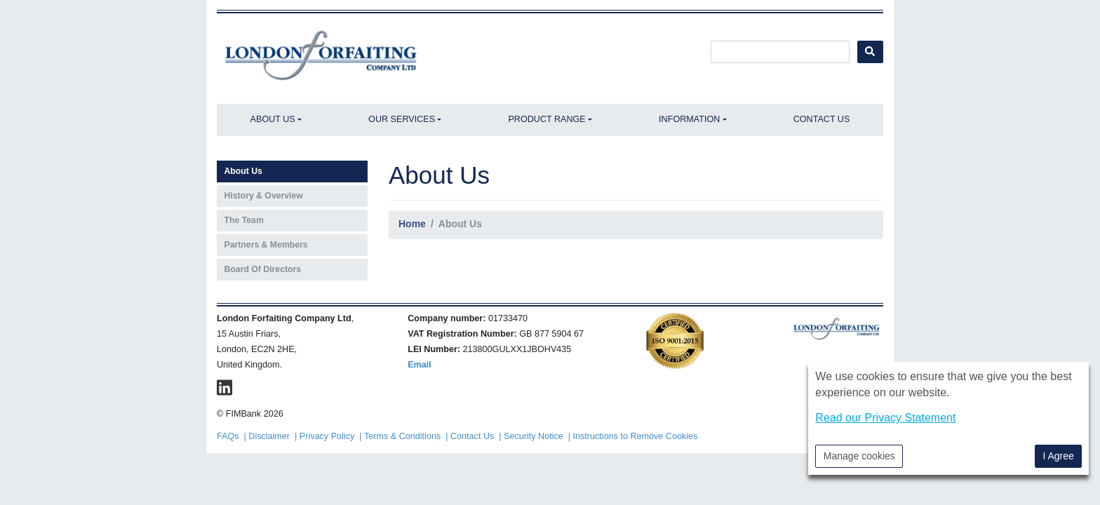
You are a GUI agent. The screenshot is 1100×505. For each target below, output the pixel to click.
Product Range (546, 119)
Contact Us (821, 119)
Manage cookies (859, 456)
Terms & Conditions (402, 436)
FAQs (228, 436)
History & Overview (263, 196)
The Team (244, 220)
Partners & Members (266, 245)
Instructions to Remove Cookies (635, 436)
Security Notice (533, 436)
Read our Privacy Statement (885, 418)
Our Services (401, 119)
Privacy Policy (327, 436)
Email (419, 365)
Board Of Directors (263, 269)
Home (412, 223)
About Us (272, 119)
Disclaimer (269, 436)
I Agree (1057, 456)
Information (689, 119)
